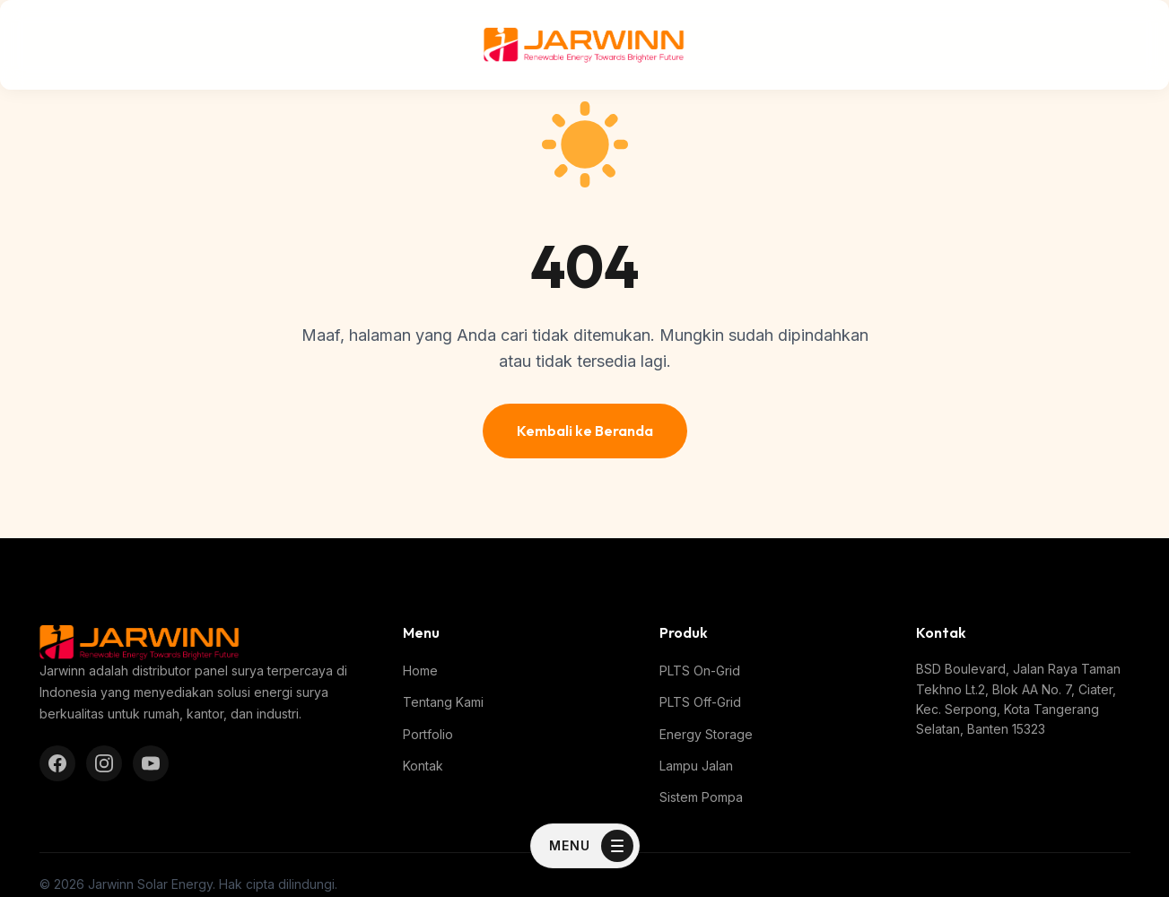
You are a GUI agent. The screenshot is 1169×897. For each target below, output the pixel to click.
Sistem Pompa (701, 797)
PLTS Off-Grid (700, 702)
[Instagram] (104, 763)
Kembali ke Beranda (585, 431)
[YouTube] (151, 763)
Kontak (423, 765)
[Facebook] (57, 763)
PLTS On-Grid (699, 670)
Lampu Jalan (696, 765)
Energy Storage (706, 734)
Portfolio (428, 734)
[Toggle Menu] (585, 845)
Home (420, 670)
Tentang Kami (443, 702)
